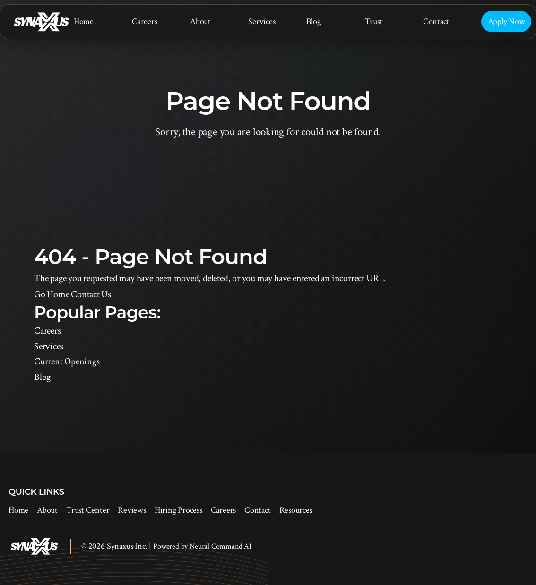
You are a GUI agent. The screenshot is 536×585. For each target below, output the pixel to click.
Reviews (132, 510)
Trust (374, 21)
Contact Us (91, 294)
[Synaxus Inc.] (41, 22)
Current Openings (66, 361)
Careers (144, 21)
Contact (436, 21)
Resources (295, 510)
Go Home (51, 294)
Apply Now (506, 21)
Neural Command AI (220, 546)
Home (84, 21)
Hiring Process (178, 510)
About (200, 21)
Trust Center (87, 510)
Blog (313, 21)
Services (261, 21)
